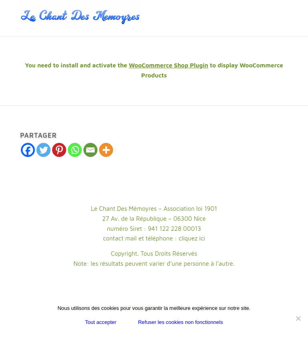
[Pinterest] (59, 150)
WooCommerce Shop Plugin (168, 65)
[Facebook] (28, 150)
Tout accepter (100, 322)
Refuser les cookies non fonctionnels (180, 322)
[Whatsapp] (75, 150)
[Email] (90, 150)
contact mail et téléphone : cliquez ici (154, 238)
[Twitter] (43, 150)
